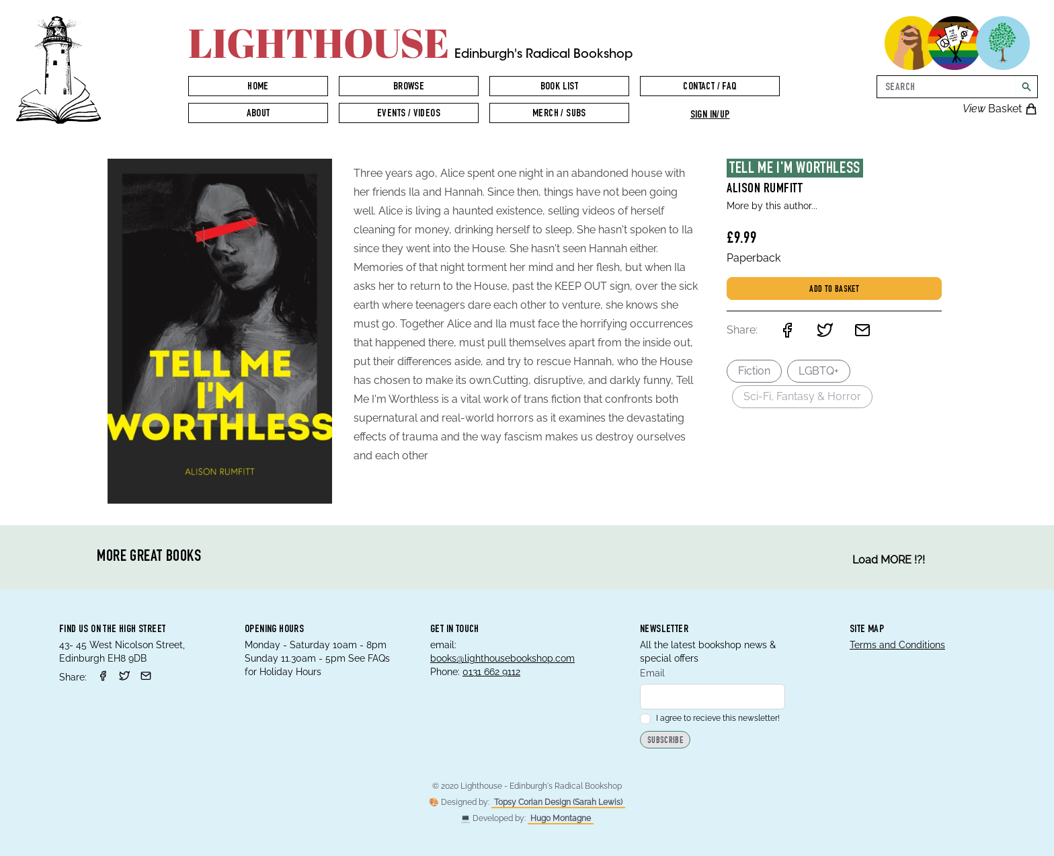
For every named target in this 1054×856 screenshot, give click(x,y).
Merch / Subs (559, 114)
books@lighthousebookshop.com (502, 658)
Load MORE (888, 560)
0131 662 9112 (491, 671)
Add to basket (834, 290)
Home (258, 87)
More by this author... (772, 205)
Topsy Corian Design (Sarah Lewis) (558, 802)
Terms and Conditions (897, 644)
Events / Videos (408, 114)
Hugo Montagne (560, 818)
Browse (408, 87)
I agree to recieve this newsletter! (710, 718)
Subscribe (665, 741)
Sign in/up (710, 115)
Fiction (754, 370)
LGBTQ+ (819, 370)
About (258, 114)
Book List (559, 87)
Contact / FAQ (709, 87)
